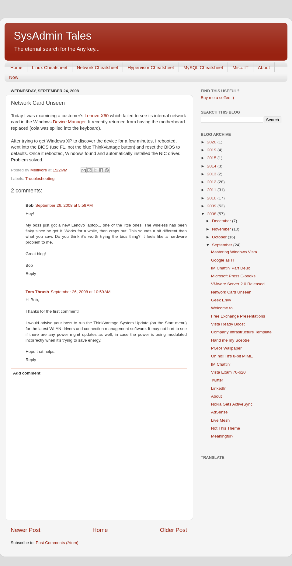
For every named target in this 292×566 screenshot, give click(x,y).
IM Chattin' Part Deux (230, 268)
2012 (212, 182)
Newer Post (25, 530)
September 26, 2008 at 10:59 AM (80, 292)
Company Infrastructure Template (241, 332)
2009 (212, 206)
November (222, 229)
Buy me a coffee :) (217, 97)
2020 (212, 142)
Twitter (217, 380)
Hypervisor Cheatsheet (150, 67)
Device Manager (69, 121)
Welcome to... (223, 308)
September (222, 245)
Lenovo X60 (97, 115)
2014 (212, 166)
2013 (212, 174)
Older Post (173, 530)
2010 (212, 198)
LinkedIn (219, 388)
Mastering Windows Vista (234, 252)
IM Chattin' (221, 364)
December (222, 221)
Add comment (26, 373)
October (220, 237)
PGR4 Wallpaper (226, 348)
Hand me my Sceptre (230, 340)
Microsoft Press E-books (233, 276)
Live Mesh (220, 420)
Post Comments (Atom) (57, 542)
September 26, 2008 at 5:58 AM (64, 205)
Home (16, 67)
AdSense (219, 412)
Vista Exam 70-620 (228, 372)
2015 (212, 158)
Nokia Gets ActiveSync (232, 404)
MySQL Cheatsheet (203, 67)
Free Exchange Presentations (238, 316)
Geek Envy (221, 300)
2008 (212, 214)
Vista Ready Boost (228, 324)
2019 (212, 150)
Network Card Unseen (231, 292)
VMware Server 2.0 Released (238, 284)
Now (13, 77)
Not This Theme (225, 428)
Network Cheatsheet (97, 67)
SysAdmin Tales (52, 36)
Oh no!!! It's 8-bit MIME (232, 356)
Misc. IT (240, 67)
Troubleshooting (39, 178)
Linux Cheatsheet (50, 67)
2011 (212, 190)
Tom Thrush (37, 292)
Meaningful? (222, 436)
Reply (31, 273)
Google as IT (223, 260)
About (264, 67)
